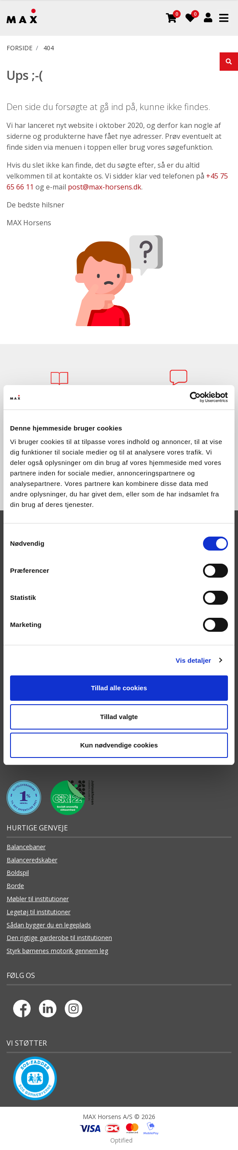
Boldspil (18, 872)
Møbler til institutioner (38, 899)
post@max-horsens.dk (104, 187)
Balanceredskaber (32, 860)
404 (48, 48)
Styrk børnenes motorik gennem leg (57, 951)
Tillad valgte (119, 716)
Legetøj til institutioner (38, 912)
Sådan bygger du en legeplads (49, 925)
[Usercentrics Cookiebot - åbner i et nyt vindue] (189, 397)
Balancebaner (26, 847)
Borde (15, 885)
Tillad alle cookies (119, 688)
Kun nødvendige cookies (119, 745)
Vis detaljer (193, 660)
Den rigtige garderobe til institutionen (59, 937)
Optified (121, 1140)
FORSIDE (19, 48)
